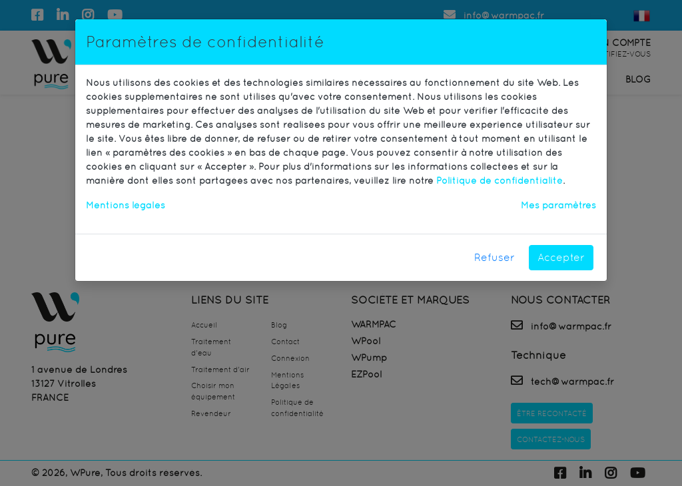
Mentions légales (125, 205)
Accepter (561, 257)
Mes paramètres (558, 205)
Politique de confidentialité (499, 180)
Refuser (494, 257)
